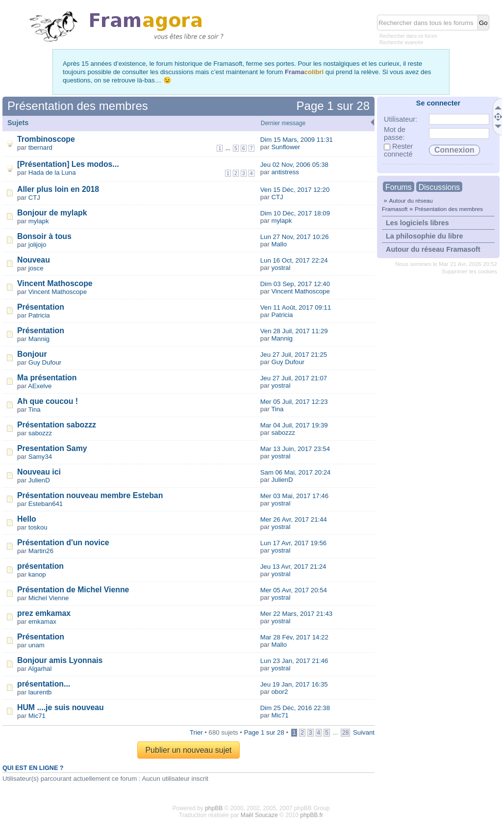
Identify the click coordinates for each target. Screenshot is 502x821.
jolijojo (37, 244)
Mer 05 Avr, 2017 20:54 (293, 590)
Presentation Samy (52, 448)
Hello (26, 519)
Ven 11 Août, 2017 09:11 (295, 307)
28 (345, 732)
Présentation (40, 307)
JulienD (39, 480)
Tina (34, 409)
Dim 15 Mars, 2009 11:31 (296, 139)
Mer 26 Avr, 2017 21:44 (293, 519)
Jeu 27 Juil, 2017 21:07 (293, 378)
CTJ (34, 197)
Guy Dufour (44, 362)
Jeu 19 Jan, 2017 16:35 (294, 684)
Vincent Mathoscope (55, 283)
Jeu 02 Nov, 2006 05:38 (294, 164)
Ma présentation (46, 377)
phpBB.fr (311, 815)
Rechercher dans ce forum (408, 36)
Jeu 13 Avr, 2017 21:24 (293, 566)
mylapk (38, 221)
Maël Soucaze (259, 815)
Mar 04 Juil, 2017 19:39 (294, 425)
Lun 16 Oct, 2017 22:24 (294, 260)
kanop (37, 574)
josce (36, 268)
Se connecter (438, 103)
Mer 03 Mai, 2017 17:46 (294, 496)
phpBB (214, 808)
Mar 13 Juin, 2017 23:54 (295, 448)
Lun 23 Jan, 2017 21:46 (294, 660)
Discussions (439, 187)
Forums (398, 187)
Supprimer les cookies (469, 271)
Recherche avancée (401, 42)
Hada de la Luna (52, 172)
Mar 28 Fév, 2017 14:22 (294, 637)
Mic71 (37, 715)
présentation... (43, 684)
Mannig (39, 339)
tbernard (40, 147)
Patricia (39, 315)
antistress (285, 172)
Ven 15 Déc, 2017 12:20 (295, 189)
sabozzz (40, 433)
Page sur (333, 105)
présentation (40, 566)
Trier (196, 732)
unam (36, 645)
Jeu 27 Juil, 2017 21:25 (293, 354)
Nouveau (33, 260)
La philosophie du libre (424, 236)
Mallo (279, 244)
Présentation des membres (449, 209)
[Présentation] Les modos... (68, 164)
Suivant (364, 732)
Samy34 (40, 456)
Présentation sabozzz (56, 425)
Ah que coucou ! (47, 401)
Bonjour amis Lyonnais (59, 660)
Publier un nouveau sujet (188, 750)
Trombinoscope (46, 139)
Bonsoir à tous (44, 236)
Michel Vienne (48, 598)
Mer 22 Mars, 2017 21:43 (296, 613)
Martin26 (40, 551)
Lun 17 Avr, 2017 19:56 (293, 543)
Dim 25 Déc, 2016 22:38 (295, 708)
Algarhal (39, 668)
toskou (38, 527)
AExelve (39, 386)
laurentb (40, 692)
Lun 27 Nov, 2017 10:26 (294, 236)
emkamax (42, 621)
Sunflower (285, 147)
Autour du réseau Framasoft (433, 249)
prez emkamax (44, 613)
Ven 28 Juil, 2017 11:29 (294, 331)
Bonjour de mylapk (52, 213)
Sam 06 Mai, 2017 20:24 (295, 472)
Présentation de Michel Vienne (73, 589)
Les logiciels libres (417, 223)
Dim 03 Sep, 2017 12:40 (295, 284)
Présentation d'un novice (63, 542)
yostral (280, 267)
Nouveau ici (39, 472)
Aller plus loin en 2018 (58, 189)
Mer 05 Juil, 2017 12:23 (294, 401)
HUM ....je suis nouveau (60, 707)
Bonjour (32, 354)
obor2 (279, 691)
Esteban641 (45, 503)
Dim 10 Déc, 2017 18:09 (295, 213)
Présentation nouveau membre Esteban (90, 495)
